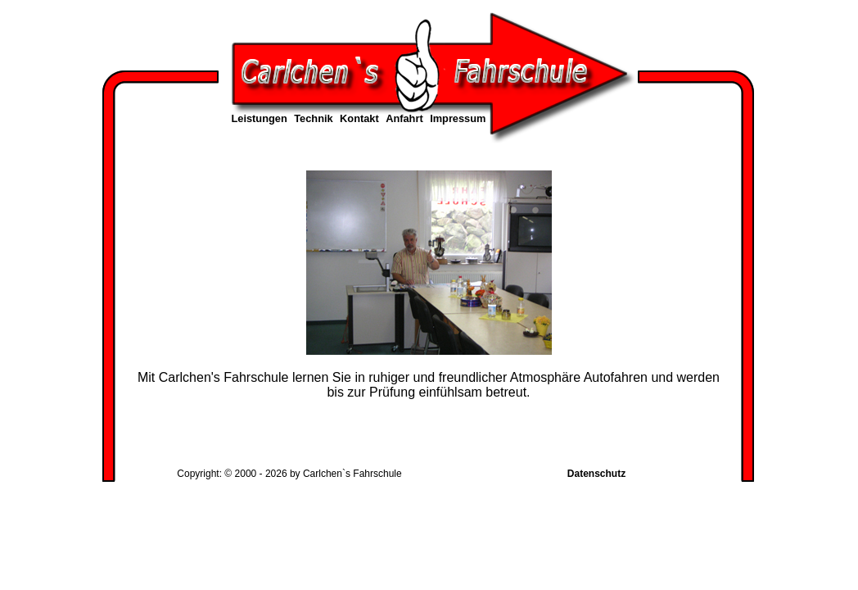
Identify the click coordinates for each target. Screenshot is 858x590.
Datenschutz (596, 473)
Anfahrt (404, 118)
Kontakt (359, 118)
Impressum (457, 118)
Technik (313, 118)
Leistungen (259, 118)
